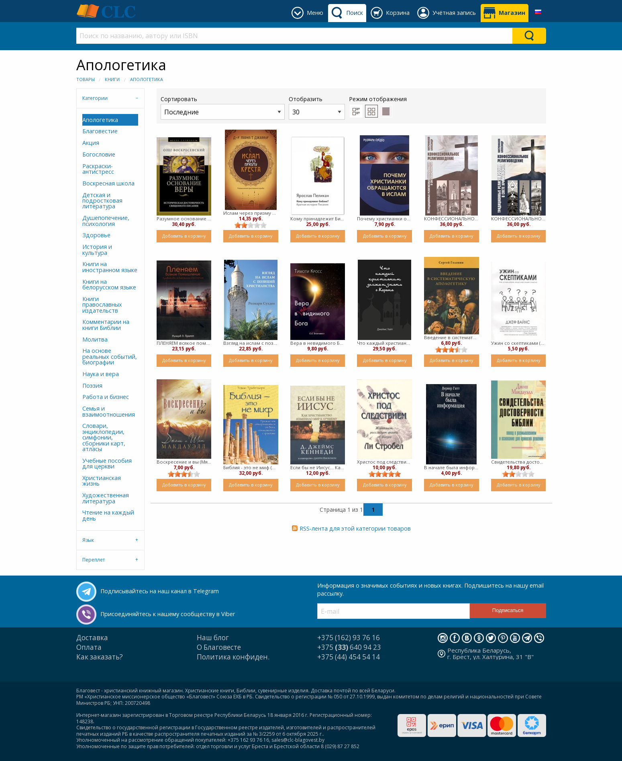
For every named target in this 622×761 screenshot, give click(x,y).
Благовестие (100, 131)
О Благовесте (219, 647)
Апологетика (146, 79)
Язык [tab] (88, 540)
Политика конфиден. (233, 656)
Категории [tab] (95, 98)
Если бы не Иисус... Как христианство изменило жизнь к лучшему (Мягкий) (317, 467)
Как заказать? (99, 656)
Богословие (98, 154)
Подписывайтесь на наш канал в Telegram (159, 591)
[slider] (251, 225)
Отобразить (317, 107)
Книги (112, 79)
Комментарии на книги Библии (105, 324)
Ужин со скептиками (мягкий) (518, 343)
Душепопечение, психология (105, 220)
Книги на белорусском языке (109, 284)
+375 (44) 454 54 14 (348, 656)
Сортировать (223, 107)
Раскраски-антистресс (98, 168)
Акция (90, 143)
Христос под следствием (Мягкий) (384, 462)
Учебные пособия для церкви (107, 463)
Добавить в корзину (184, 236)
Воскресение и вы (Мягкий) (184, 462)
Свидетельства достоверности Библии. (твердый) (518, 462)
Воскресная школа (108, 183)
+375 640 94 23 (349, 647)
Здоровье (96, 235)
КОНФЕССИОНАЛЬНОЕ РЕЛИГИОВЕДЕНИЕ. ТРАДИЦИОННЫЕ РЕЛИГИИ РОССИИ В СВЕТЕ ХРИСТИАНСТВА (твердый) (518, 219)
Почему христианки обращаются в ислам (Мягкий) (384, 219)
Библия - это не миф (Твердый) (250, 467)
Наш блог (213, 637)
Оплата (89, 647)
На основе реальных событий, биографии (109, 356)
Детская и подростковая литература (102, 200)
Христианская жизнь (101, 480)
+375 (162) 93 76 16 (348, 637)
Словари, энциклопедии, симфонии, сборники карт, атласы (103, 437)
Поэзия (92, 385)
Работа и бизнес (105, 397)
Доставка (92, 637)
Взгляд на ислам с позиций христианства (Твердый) (250, 343)
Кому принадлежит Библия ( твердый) (317, 219)
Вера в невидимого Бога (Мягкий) (317, 343)
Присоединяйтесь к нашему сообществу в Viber (167, 614)
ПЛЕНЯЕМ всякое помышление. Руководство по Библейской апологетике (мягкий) (184, 343)
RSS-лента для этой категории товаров (355, 528)
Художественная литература (105, 498)
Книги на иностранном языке (109, 266)
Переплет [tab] (93, 559)
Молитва (95, 339)
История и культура (97, 249)
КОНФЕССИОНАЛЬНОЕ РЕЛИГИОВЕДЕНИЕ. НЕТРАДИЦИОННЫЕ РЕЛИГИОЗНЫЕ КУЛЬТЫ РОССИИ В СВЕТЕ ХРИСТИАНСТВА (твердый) (451, 219)
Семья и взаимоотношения (108, 411)
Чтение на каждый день (108, 515)
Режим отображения (378, 99)
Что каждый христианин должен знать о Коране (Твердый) (384, 343)
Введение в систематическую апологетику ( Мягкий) (451, 337)
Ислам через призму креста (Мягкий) (250, 213)
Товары (85, 79)
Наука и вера (100, 374)
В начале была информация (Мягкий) (451, 467)
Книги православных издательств (102, 304)
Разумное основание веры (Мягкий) (184, 219)
